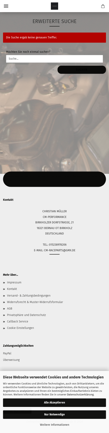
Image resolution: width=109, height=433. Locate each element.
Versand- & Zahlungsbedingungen (28, 295)
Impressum (14, 282)
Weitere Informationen (54, 425)
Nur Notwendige (54, 414)
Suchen (82, 69)
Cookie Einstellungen (20, 328)
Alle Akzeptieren (54, 402)
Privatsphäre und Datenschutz (26, 315)
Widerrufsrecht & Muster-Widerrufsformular (35, 302)
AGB (9, 308)
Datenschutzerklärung (80, 394)
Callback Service (17, 321)
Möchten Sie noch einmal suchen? (28, 52)
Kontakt (12, 289)
